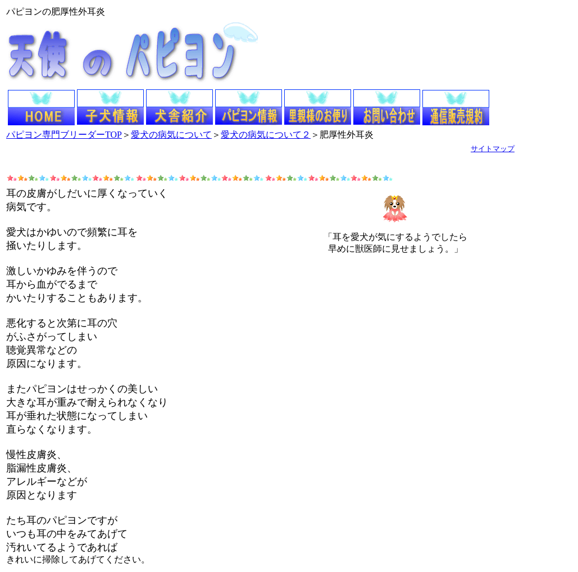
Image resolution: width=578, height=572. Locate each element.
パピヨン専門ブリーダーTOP (64, 134)
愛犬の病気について (171, 134)
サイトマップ (493, 148)
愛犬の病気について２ (266, 134)
